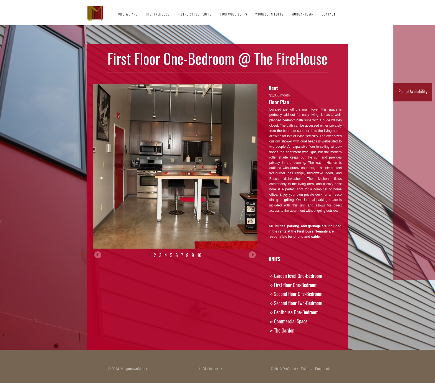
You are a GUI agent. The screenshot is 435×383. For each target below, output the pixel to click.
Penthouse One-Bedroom (296, 312)
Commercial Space (291, 321)
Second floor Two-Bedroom (298, 303)
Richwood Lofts (233, 14)
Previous (98, 255)
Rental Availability (412, 91)
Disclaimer (210, 369)
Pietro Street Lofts (195, 14)
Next (252, 255)
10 (199, 255)
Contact (328, 14)
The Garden (284, 330)
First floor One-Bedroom (296, 284)
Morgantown (302, 14)
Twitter (305, 369)
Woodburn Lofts (269, 14)
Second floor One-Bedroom (298, 293)
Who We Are (128, 14)
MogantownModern (135, 369)
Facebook (322, 369)
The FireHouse (158, 14)
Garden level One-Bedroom (298, 275)
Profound (289, 369)
